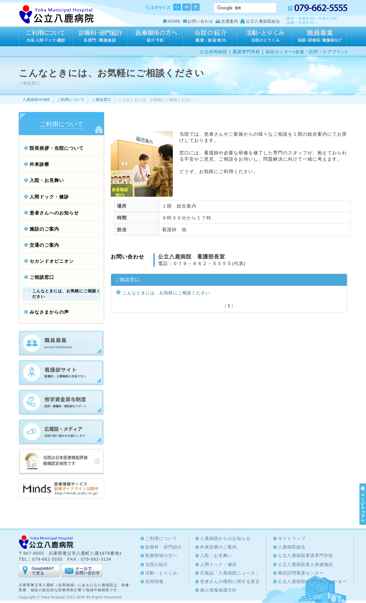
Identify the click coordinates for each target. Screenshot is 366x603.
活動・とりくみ (265, 36)
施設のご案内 (44, 229)
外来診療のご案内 (218, 547)
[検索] (237, 8)
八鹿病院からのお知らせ (225, 538)
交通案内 (229, 21)
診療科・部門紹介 (100, 36)
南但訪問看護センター (301, 572)
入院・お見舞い (47, 180)
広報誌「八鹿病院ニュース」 (230, 572)
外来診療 (39, 164)
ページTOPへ (361, 504)
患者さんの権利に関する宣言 (230, 581)
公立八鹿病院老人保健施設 (305, 564)
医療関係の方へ (155, 36)
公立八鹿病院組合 (263, 21)
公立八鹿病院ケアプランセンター (312, 581)
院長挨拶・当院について (57, 148)
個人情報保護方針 (218, 590)
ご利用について (46, 36)
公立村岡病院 (213, 51)
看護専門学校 (246, 51)
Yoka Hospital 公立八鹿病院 (57, 14)
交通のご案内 (44, 245)
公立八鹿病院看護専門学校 (305, 555)
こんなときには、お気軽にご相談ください (166, 292)
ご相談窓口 (101, 99)
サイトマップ (292, 538)
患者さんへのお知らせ (54, 213)
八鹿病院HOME (36, 99)
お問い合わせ (200, 21)
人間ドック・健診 (49, 196)
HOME (174, 21)
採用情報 (320, 36)
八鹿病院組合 (292, 547)
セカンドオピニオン (52, 261)
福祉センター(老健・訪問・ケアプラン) (306, 51)
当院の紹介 (210, 36)
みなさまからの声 (49, 312)
